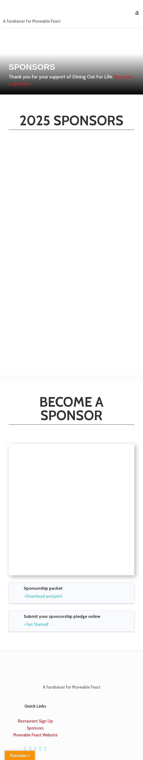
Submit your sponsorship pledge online (62, 616)
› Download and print (43, 596)
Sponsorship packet (43, 588)
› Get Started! (36, 624)
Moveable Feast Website (35, 735)
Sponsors (35, 728)
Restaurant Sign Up (35, 721)
